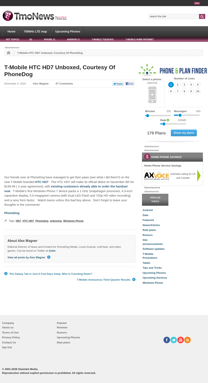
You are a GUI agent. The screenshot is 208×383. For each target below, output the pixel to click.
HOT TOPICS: (13, 39)
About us (7, 327)
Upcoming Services (155, 277)
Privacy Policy (11, 337)
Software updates (154, 248)
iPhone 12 (49, 39)
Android (148, 210)
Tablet (146, 262)
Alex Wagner (41, 83)
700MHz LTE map (35, 31)
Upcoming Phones (67, 31)
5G (30, 39)
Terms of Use (10, 332)
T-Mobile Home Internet (140, 39)
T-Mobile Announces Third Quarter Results (106, 280)
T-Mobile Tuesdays (103, 39)
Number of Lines (184, 78)
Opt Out (7, 347)
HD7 (18, 220)
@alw (52, 250)
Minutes (150, 111)
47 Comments (64, 83)
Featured (148, 220)
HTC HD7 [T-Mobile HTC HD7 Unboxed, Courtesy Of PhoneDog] (41, 182)
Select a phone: (152, 81)
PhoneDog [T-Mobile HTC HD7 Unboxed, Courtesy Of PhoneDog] (12, 213)
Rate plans (149, 230)
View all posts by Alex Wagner (29, 257)
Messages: (187, 111)
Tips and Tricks (152, 267)
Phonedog (42, 220)
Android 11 (73, 39)
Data (145, 215)
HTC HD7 (28, 220)
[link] (156, 176)
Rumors (148, 235)
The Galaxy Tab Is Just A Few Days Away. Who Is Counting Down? (48, 274)
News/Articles (151, 225)
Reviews (62, 327)
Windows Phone (73, 220)
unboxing (56, 220)
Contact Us (9, 342)
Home (11, 31)
